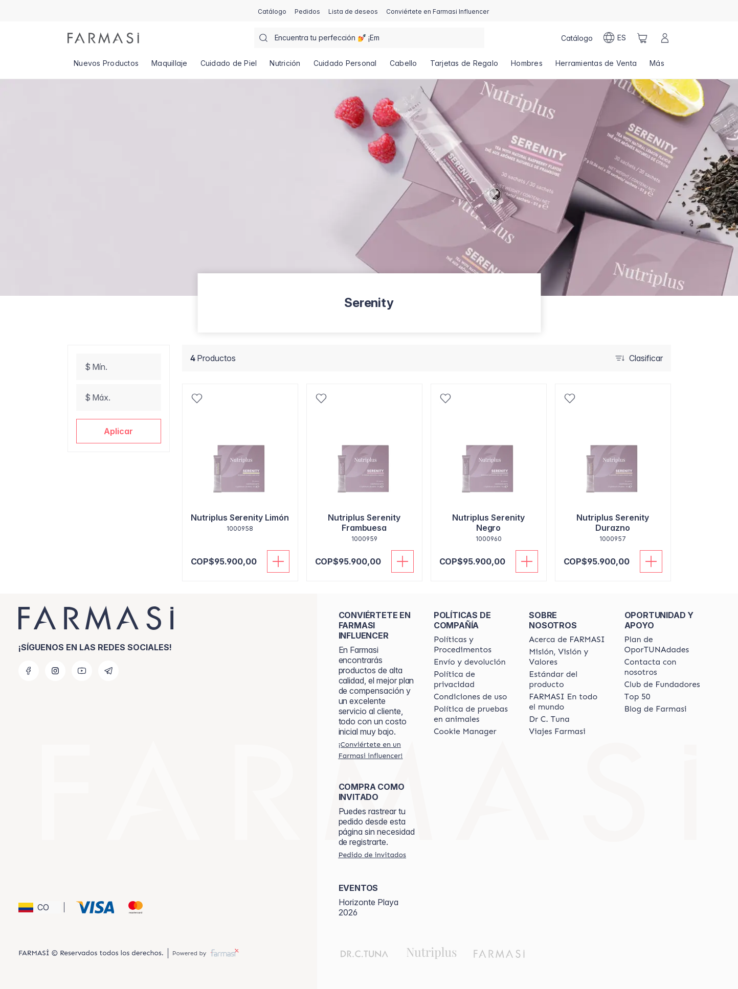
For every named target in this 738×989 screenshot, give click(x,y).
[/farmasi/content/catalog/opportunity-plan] (662, 644)
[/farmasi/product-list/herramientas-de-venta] (596, 66)
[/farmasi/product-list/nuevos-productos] (106, 66)
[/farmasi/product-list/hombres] (527, 66)
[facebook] (28, 671)
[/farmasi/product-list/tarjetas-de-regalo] (464, 66)
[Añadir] (278, 561)
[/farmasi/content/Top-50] (637, 697)
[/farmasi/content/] (465, 731)
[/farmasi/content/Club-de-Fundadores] (662, 684)
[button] (118, 431)
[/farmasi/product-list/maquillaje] (169, 66)
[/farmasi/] (103, 38)
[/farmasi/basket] (642, 38)
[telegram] (108, 671)
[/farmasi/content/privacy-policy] (472, 679)
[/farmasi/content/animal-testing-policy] (472, 714)
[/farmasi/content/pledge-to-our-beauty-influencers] (549, 719)
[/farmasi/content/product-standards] (567, 679)
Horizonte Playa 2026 (368, 907)
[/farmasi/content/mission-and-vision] (567, 657)
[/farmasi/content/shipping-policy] (470, 662)
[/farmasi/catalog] (272, 11)
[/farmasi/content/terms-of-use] (470, 697)
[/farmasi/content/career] (557, 731)
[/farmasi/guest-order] (372, 854)
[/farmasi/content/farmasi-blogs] (655, 709)
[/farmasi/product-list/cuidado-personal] (345, 66)
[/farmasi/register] (307, 11)
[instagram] (55, 671)
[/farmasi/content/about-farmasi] (567, 639)
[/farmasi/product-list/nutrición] (285, 66)
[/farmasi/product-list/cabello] (403, 66)
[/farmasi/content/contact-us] (662, 667)
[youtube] (82, 671)
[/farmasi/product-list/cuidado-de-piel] (228, 66)
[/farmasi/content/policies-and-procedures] (472, 644)
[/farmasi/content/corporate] (567, 702)
